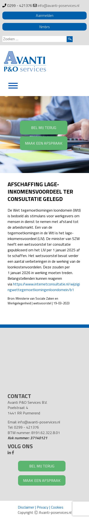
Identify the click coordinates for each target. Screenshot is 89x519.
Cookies (57, 507)
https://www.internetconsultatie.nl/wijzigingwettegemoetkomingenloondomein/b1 (44, 287)
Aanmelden (44, 15)
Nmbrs (44, 27)
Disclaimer (26, 507)
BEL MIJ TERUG (43, 127)
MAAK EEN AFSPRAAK (43, 143)
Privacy (42, 507)
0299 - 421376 (19, 5)
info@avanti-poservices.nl (58, 5)
